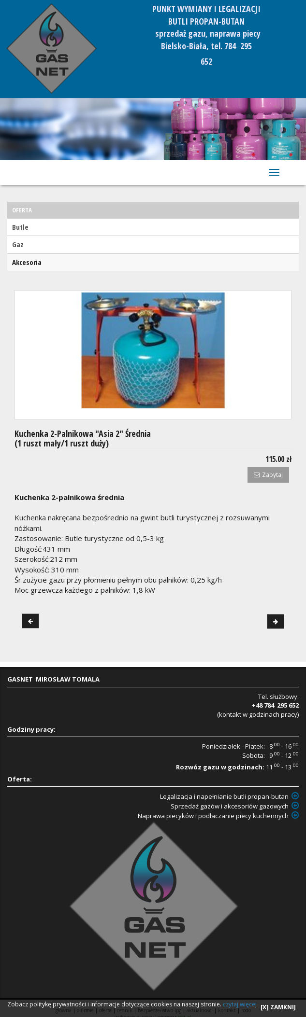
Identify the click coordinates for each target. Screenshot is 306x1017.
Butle (20, 227)
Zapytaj (268, 475)
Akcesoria (27, 262)
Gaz (18, 244)
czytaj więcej (240, 1004)
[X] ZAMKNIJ (278, 1007)
